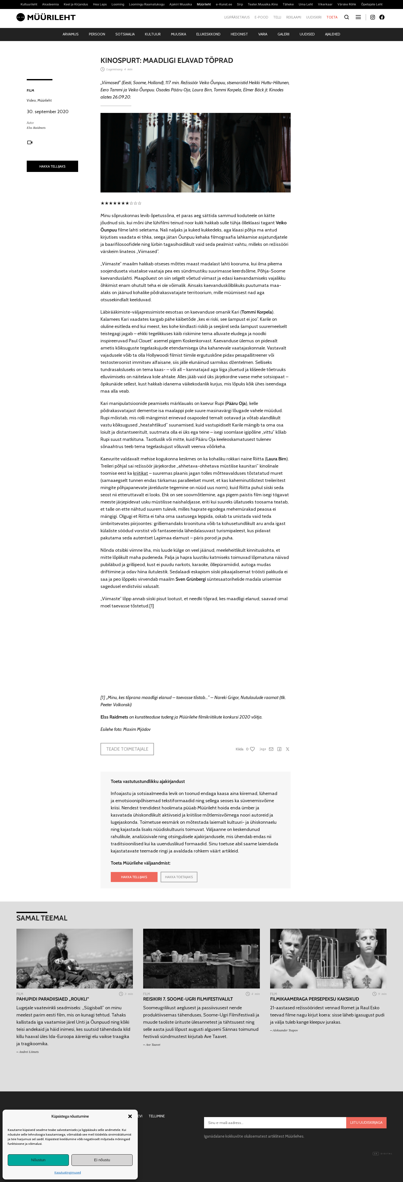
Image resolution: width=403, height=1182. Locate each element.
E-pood (261, 17)
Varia (262, 34)
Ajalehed (332, 34)
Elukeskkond (208, 34)
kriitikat (140, 473)
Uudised (307, 34)
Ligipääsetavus (237, 17)
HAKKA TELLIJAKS (52, 166)
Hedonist (239, 34)
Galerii (283, 34)
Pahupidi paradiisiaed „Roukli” (52, 999)
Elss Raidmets (36, 128)
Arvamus (71, 34)
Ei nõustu (102, 1160)
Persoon (97, 34)
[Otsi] (346, 17)
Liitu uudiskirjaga (366, 1122)
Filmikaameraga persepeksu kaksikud (314, 999)
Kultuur (153, 34)
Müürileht (45, 100)
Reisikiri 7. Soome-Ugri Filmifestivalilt (188, 999)
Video (31, 100)
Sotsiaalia (125, 34)
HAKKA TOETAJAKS (179, 877)
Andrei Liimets (29, 1052)
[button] (130, 1116)
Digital (383, 1153)
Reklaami (293, 17)
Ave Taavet (153, 1045)
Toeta (331, 17)
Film (30, 90)
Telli (277, 17)
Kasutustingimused (67, 1172)
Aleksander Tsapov (285, 1030)
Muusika (178, 34)
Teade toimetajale (127, 749)
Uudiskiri (314, 17)
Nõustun (38, 1160)
